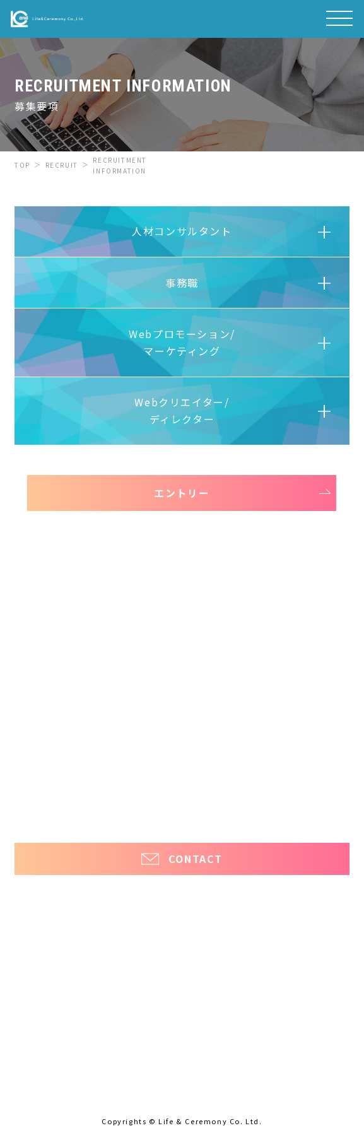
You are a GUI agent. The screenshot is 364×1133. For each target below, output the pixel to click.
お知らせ (37, 743)
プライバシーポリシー (182, 807)
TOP (22, 165)
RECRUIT (61, 165)
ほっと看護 (315, 785)
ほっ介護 (32, 785)
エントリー (181, 492)
